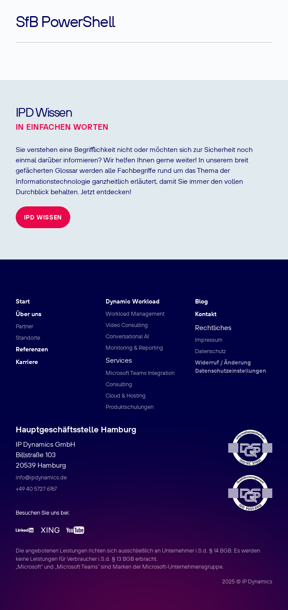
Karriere (27, 362)
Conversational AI (127, 336)
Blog (201, 301)
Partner (24, 326)
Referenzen (32, 349)
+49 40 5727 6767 (36, 488)
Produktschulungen (130, 406)
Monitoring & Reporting (134, 347)
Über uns (28, 314)
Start (23, 301)
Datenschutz (210, 350)
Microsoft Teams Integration (140, 372)
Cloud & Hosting (126, 395)
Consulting (119, 384)
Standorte (28, 337)
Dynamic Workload (133, 301)
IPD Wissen (43, 217)
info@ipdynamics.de (41, 477)
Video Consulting (127, 324)
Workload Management (135, 313)
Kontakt (205, 314)
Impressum (209, 339)
